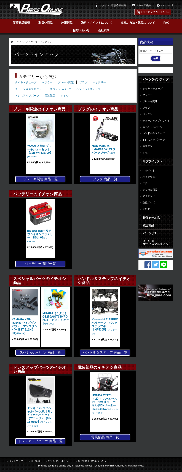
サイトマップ (16, 461)
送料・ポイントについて (96, 22)
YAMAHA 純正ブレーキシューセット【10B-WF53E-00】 (40, 151)
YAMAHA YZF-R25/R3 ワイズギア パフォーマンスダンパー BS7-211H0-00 (24, 326)
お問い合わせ (81, 30)
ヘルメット (149, 170)
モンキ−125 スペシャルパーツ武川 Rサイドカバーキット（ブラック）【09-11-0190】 (40, 417)
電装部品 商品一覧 (105, 437)
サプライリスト (153, 161)
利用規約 (35, 461)
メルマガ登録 (143, 5)
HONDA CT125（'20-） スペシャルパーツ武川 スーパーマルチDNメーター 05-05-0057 (105, 404)
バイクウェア (150, 177)
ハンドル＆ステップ (88, 89)
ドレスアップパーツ (27, 95)
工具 (145, 183)
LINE (163, 264)
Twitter (155, 264)
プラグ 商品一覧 (105, 179)
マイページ (166, 5)
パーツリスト (151, 233)
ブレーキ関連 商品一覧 (40, 179)
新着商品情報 (21, 22)
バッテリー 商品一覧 (40, 264)
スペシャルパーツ (60, 89)
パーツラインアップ (155, 79)
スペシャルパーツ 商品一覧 (40, 352)
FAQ (166, 22)
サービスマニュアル (155, 242)
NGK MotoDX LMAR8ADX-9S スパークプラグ (104, 149)
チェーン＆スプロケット (29, 89)
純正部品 (67, 22)
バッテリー (99, 82)
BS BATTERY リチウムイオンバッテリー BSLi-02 (40, 236)
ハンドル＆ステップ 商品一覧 (105, 352)
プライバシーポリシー (59, 461)
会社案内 (103, 30)
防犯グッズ (149, 202)
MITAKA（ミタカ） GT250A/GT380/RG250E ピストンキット (56, 318)
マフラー (47, 82)
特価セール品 (151, 217)
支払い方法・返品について (138, 22)
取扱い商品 (45, 22)
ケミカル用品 (150, 189)
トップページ (21, 42)
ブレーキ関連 (66, 82)
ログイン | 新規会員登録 (112, 5)
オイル (64, 95)
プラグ (83, 82)
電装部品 (49, 95)
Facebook (147, 264)
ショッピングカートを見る (155, 12)
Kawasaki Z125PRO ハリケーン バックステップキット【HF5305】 (106, 326)
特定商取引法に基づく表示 (92, 461)
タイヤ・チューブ (25, 82)
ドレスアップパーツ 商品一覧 (40, 441)
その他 (146, 209)
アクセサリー (150, 196)
